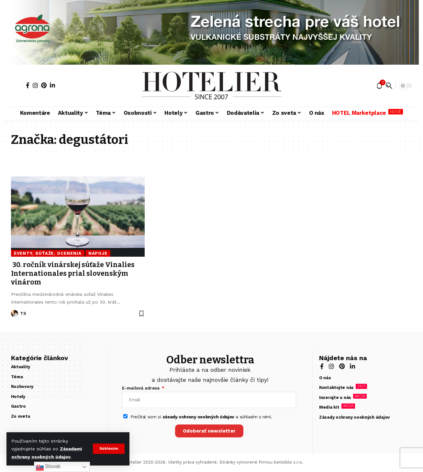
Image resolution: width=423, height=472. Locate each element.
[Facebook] (27, 85)
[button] (109, 449)
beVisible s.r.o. (288, 462)
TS (23, 313)
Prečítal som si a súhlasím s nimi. (201, 416)
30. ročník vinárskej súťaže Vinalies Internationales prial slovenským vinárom (73, 274)
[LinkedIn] (52, 85)
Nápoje (97, 253)
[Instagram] (35, 85)
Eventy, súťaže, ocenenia (48, 253)
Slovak (48, 467)
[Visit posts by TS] (14, 313)
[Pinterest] (43, 85)
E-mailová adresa (141, 388)
